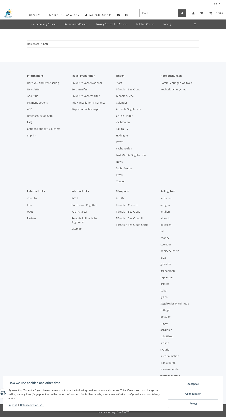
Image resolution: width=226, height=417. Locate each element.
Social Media (124, 168)
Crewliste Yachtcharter (86, 96)
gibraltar (165, 264)
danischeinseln (169, 251)
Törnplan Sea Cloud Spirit (132, 225)
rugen (164, 323)
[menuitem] (36, 14)
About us (32, 96)
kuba (163, 290)
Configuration (192, 394)
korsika (164, 284)
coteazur (165, 244)
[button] (193, 13)
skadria (165, 349)
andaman (166, 198)
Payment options (37, 102)
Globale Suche (125, 96)
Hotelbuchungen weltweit (176, 83)
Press (119, 175)
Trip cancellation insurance (88, 102)
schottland (167, 336)
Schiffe (120, 198)
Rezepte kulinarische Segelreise (84, 220)
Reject (192, 403)
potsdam (165, 316)
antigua (165, 205)
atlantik (165, 218)
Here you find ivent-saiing (43, 83)
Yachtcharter (79, 211)
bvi (162, 231)
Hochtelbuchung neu (173, 89)
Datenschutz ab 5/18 (33, 405)
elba (163, 257)
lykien (164, 297)
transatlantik (168, 362)
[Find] (158, 13)
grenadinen (167, 271)
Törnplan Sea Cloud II (129, 218)
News (119, 161)
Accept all (192, 384)
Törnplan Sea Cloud (128, 89)
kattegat (165, 310)
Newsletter (34, 89)
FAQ (29, 122)
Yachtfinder (123, 122)
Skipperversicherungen (86, 109)
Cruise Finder (124, 116)
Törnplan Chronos (127, 205)
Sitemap (77, 228)
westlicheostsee (170, 376)
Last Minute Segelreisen (131, 155)
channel (165, 238)
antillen (165, 211)
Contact (120, 181)
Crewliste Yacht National (87, 83)
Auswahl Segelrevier (128, 109)
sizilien (164, 343)
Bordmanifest (80, 89)
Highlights (122, 135)
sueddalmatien (169, 356)
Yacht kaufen (124, 148)
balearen (166, 225)
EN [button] (215, 3)
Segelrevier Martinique (174, 303)
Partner (31, 218)
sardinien (166, 330)
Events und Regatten (84, 205)
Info (29, 205)
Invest (119, 142)
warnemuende (169, 369)
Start (119, 83)
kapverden (167, 277)
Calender (121, 102)
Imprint (13, 405)
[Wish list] (201, 13)
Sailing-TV (122, 129)
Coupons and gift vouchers (43, 129)
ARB (29, 109)
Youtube (32, 198)
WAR (30, 211)
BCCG (75, 198)
